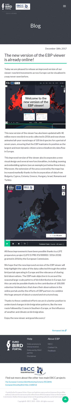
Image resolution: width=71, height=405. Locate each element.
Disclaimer (31, 356)
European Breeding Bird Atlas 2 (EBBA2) (21, 385)
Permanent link (59, 330)
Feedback (52, 351)
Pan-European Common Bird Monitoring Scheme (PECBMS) (29, 382)
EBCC (50, 344)
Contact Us (52, 347)
